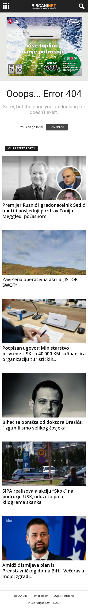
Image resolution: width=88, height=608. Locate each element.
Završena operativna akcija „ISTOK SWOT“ (40, 282)
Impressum (41, 595)
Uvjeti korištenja (64, 595)
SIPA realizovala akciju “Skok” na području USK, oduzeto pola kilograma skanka (37, 496)
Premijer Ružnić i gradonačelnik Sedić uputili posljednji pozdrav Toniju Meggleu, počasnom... (43, 210)
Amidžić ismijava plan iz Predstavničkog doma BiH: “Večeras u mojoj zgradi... (43, 571)
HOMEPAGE (57, 127)
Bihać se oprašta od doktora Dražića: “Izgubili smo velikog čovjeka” (42, 425)
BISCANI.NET (21, 595)
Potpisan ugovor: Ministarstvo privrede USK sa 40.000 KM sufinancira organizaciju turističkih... (44, 353)
